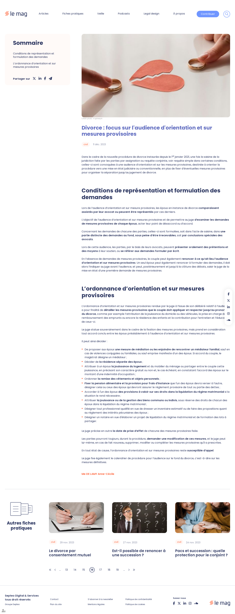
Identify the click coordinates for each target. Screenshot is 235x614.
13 (66, 570)
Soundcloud (228, 320)
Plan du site (56, 604)
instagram (228, 313)
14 (75, 570)
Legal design (151, 13)
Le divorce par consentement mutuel (70, 553)
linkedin (228, 307)
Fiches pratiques (72, 13)
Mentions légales (96, 604)
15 (83, 570)
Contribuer (208, 14)
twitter (228, 300)
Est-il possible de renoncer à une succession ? (139, 553)
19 (117, 570)
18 (109, 570)
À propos (179, 13)
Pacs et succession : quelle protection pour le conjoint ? (201, 553)
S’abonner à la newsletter (100, 599)
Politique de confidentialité (138, 599)
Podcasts (124, 13)
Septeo (16, 604)
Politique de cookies (135, 604)
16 (92, 570)
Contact (54, 599)
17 (100, 570)
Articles (43, 13)
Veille (100, 13)
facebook (228, 294)
